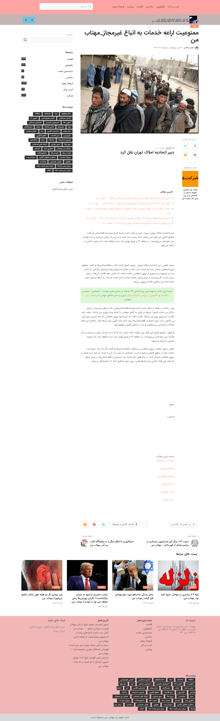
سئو (42, 140)
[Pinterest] (195, 155)
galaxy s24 (66, 114)
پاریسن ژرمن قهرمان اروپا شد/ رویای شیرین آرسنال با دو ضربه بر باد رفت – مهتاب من (128, 218)
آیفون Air (67, 122)
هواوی (68, 162)
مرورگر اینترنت (65, 157)
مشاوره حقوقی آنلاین (47, 157)
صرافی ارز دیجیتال (64, 148)
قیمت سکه (66, 153)
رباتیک (51, 140)
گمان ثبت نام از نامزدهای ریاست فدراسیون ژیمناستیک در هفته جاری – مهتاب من (129, 203)
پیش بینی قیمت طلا (63, 170)
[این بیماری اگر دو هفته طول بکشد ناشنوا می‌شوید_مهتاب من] (41, 575)
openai (47, 114)
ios (56, 114)
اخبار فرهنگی (167, 484)
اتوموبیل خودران (52, 122)
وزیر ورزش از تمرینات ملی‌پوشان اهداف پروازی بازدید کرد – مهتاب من (136, 223)
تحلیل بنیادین (31, 131)
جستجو (70, 34)
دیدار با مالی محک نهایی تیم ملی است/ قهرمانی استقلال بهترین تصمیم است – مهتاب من (88, 649)
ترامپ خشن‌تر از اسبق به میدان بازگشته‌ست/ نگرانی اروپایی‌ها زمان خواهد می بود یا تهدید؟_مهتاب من (90, 598)
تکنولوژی (154, 295)
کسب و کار (68, 89)
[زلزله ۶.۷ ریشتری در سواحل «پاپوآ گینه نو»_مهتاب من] (178, 575)
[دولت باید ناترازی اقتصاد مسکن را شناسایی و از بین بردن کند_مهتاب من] (190, 179)
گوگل (49, 170)
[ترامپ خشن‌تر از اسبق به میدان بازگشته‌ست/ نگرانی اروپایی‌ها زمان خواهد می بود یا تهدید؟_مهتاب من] (87, 575)
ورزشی (144, 295)
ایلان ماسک (49, 127)
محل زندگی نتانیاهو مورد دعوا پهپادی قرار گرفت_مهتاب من (134, 596)
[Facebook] (195, 146)
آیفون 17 (34, 118)
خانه (197, 21)
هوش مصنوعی (55, 162)
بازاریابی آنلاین (53, 131)
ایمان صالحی (189, 47)
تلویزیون (67, 135)
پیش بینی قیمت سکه (45, 166)
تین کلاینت (55, 135)
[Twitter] (185, 146)
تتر (42, 131)
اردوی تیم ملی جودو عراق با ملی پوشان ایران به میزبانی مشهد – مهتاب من (133, 198)
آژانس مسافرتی (65, 118)
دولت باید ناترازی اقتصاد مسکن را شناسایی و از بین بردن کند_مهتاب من (190, 194)
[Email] (185, 155)
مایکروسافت (42, 153)
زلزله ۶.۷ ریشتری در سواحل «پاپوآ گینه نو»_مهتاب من (180, 596)
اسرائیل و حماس (35, 122)
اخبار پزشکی (168, 500)
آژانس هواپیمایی (48, 118)
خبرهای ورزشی (167, 468)
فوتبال (37, 148)
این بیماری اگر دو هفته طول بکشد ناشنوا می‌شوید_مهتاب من (42, 596)
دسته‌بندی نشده (65, 71)
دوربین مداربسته (64, 140)
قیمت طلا (54, 153)
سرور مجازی (55, 144)
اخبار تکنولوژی (167, 492)
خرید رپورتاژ (59, 631)
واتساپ (43, 162)
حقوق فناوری (41, 135)
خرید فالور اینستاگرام (63, 189)
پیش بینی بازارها (64, 166)
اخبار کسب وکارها (165, 460)
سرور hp (67, 144)
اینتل (38, 127)
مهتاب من (160, 148)
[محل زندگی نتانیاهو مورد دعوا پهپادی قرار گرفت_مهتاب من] (132, 575)
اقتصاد (194, 26)
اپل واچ (61, 127)
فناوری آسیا (48, 148)
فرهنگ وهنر (133, 295)
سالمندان (33, 140)
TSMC (37, 114)
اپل (69, 127)
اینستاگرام (28, 127)
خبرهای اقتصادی (166, 476)
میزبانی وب (30, 157)
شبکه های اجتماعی (39, 144)
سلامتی (69, 77)
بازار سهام (67, 131)
